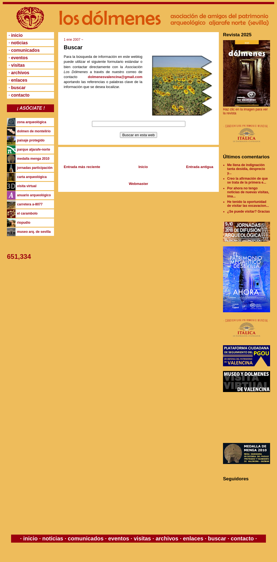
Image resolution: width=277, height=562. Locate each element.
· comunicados (24, 50)
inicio (30, 538)
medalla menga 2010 (33, 159)
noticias (53, 538)
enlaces (192, 538)
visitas (142, 538)
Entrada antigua (199, 167)
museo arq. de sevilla (34, 232)
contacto (241, 538)
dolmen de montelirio (34, 131)
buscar (217, 538)
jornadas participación (35, 168)
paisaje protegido (31, 140)
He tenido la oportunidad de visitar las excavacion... (248, 204)
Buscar (73, 47)
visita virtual (27, 186)
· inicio (16, 35)
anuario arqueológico (34, 195)
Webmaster (138, 184)
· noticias (18, 42)
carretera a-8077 (30, 204)
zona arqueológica (31, 122)
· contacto (19, 95)
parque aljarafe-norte (33, 149)
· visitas (17, 65)
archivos (167, 538)
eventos (119, 538)
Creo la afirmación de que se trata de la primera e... (247, 180)
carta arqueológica (32, 177)
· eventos (18, 57)
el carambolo (27, 213)
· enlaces (18, 80)
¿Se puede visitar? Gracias (248, 211)
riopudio (23, 223)
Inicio (143, 167)
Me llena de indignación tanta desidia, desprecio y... (246, 169)
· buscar (17, 87)
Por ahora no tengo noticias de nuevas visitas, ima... (248, 192)
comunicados (85, 538)
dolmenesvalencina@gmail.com (115, 77)
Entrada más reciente (82, 167)
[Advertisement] (248, 417)
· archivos (19, 72)
